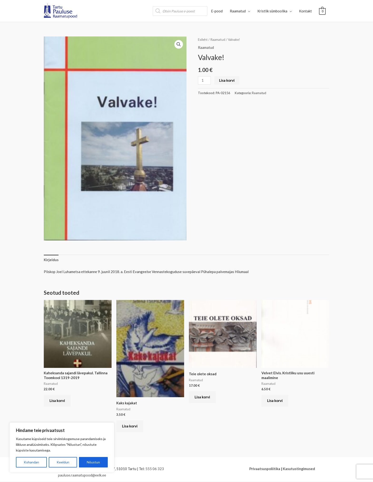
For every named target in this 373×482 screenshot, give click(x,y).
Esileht (203, 39)
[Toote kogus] (204, 80)
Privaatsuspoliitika (264, 469)
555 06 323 (154, 469)
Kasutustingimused (299, 469)
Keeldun (63, 462)
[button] (178, 44)
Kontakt (305, 11)
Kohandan (31, 462)
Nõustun (93, 462)
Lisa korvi (227, 80)
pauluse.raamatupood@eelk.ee (82, 476)
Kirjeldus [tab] (51, 260)
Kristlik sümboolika (273, 11)
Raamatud (238, 11)
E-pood (217, 11)
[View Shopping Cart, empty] (322, 11)
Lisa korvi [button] (57, 401)
